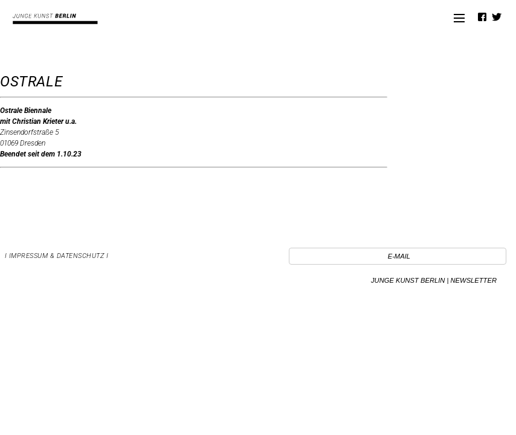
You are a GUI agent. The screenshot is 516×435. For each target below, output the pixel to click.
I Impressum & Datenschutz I (57, 256)
